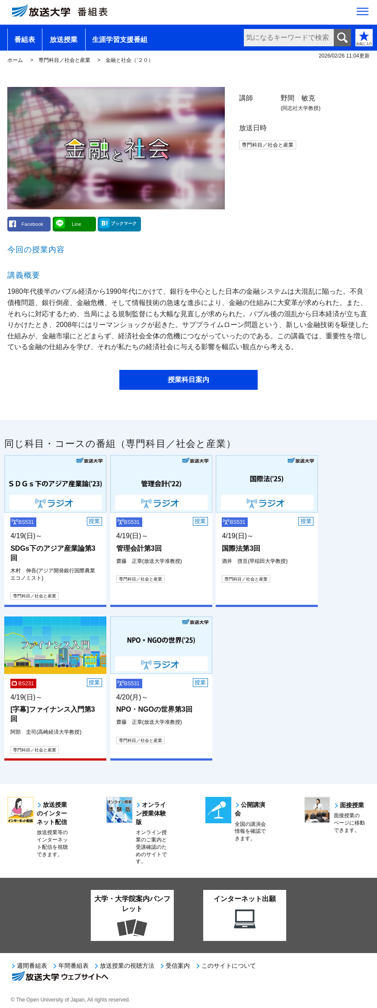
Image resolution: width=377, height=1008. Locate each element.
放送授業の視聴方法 (127, 965)
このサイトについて (228, 965)
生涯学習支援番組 (119, 39)
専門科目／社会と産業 (64, 60)
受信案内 (178, 965)
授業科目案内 (188, 379)
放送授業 (63, 39)
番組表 (24, 39)
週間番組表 (32, 965)
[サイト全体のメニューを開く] (362, 13)
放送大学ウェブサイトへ (60, 976)
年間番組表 (73, 965)
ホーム (15, 60)
